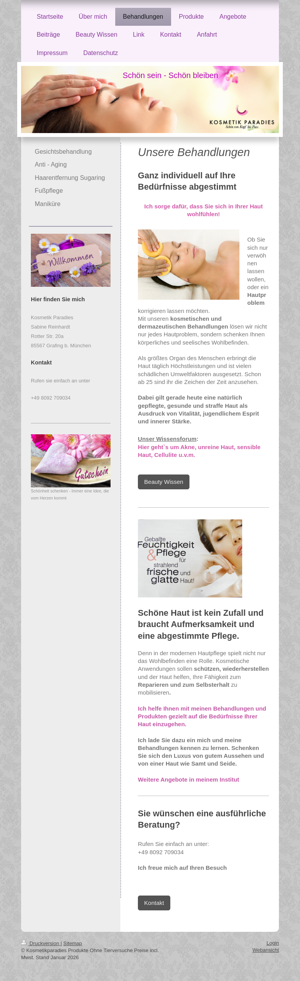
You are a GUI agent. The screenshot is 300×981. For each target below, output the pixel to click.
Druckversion (41, 943)
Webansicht (265, 950)
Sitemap (72, 943)
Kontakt (154, 902)
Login (272, 943)
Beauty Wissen (163, 481)
